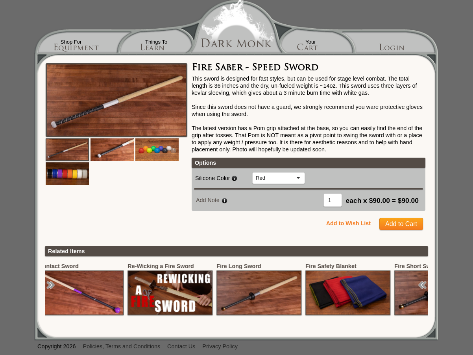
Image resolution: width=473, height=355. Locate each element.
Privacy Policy (220, 346)
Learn (152, 48)
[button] (51, 285)
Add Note (208, 200)
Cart (307, 48)
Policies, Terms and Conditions (122, 346)
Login (392, 48)
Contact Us (181, 346)
